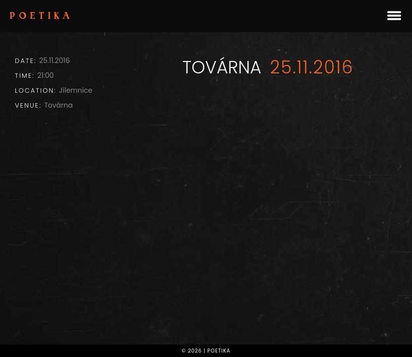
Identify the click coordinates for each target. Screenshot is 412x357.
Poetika (41, 17)
